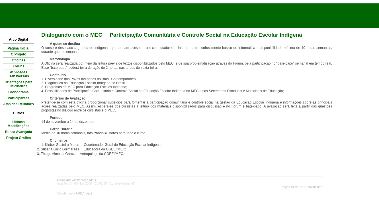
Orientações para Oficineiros (18, 84)
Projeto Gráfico (18, 138)
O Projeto (18, 54)
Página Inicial (19, 48)
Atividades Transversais (18, 74)
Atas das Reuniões (18, 104)
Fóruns (18, 66)
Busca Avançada (18, 132)
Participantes (18, 98)
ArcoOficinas (313, 187)
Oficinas (18, 60)
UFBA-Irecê (84, 193)
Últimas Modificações (18, 124)
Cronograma (18, 92)
